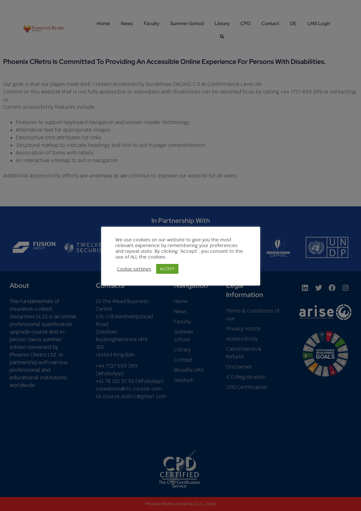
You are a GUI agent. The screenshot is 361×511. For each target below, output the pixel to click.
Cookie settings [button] (134, 269)
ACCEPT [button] (167, 269)
